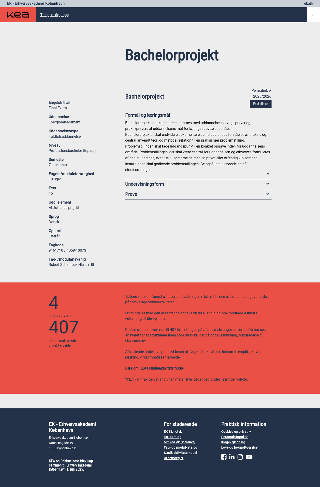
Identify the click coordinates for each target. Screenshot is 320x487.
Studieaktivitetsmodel (180, 453)
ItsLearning (172, 437)
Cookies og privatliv (236, 432)
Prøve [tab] (197, 194)
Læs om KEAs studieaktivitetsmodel (154, 368)
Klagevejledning (233, 442)
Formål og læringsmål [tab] (197, 116)
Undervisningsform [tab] (197, 184)
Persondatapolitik (235, 437)
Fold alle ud (260, 104)
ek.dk (308, 3)
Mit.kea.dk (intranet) (179, 442)
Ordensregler (174, 458)
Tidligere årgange (54, 15)
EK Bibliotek (173, 432)
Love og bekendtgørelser (240, 448)
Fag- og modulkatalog (180, 448)
